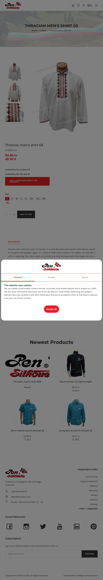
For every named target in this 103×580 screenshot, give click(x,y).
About (85, 277)
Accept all (51, 309)
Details (51, 277)
